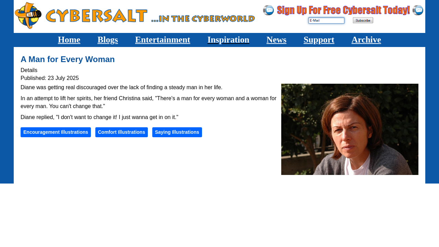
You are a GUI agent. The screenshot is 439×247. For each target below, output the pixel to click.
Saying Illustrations (177, 132)
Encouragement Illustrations (55, 132)
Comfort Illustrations (121, 132)
